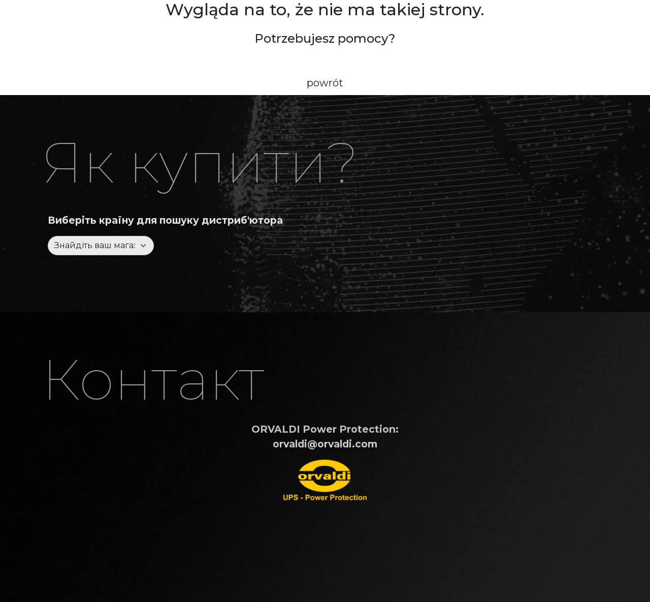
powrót (325, 83)
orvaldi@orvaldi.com (325, 444)
